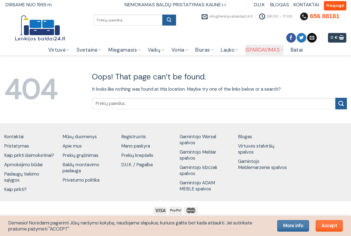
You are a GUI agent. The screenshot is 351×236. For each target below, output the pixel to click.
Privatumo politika (81, 180)
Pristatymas (16, 146)
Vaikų (156, 50)
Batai (297, 50)
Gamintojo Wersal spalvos (198, 140)
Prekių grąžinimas (80, 155)
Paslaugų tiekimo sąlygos (21, 177)
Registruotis (133, 137)
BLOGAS (279, 4)
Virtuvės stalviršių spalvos (256, 149)
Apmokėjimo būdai (23, 165)
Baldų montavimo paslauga (81, 168)
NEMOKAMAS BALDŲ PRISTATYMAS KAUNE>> (175, 4)
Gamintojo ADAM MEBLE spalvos (197, 186)
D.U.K (260, 4)
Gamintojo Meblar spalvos (198, 155)
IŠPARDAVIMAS (264, 50)
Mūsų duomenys (80, 137)
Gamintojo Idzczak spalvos (198, 170)
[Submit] (169, 20)
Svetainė (89, 50)
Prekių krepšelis (137, 155)
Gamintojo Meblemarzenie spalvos (262, 164)
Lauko (229, 50)
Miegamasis (124, 50)
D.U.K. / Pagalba (137, 165)
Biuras (204, 50)
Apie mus (72, 146)
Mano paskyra (135, 146)
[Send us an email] (312, 38)
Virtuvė (58, 50)
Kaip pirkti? (15, 189)
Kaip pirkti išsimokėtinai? (29, 155)
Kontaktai (14, 137)
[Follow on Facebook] (291, 38)
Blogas (245, 137)
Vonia (179, 50)
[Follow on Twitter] (301, 38)
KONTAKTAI (306, 4)
